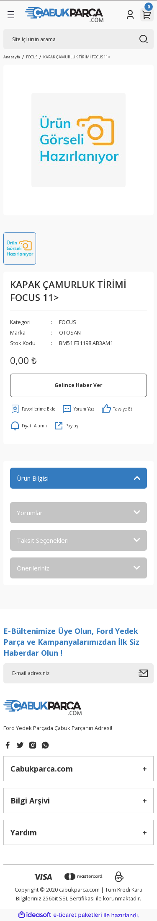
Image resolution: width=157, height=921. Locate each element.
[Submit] (146, 673)
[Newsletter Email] (78, 673)
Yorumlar (30, 512)
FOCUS (67, 322)
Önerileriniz (33, 568)
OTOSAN (70, 332)
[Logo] (64, 14)
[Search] (78, 39)
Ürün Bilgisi (33, 478)
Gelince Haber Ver (78, 385)
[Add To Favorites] (32, 409)
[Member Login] (130, 14)
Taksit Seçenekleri (43, 540)
